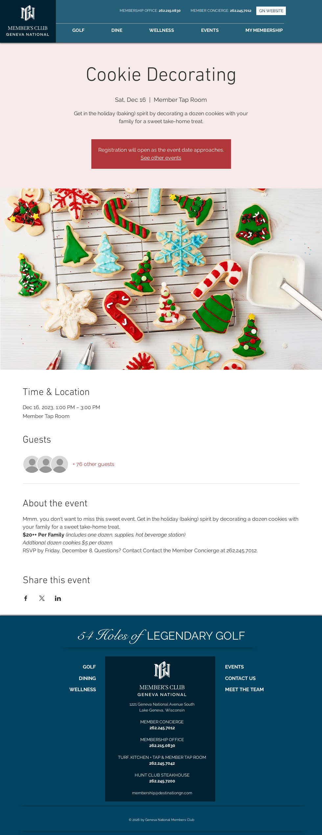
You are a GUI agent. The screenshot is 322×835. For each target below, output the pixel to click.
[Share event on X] (42, 598)
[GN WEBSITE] (271, 11)
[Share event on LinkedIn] (58, 598)
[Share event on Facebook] (26, 598)
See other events (161, 158)
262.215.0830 (170, 11)
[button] (273, 30)
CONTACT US (240, 678)
